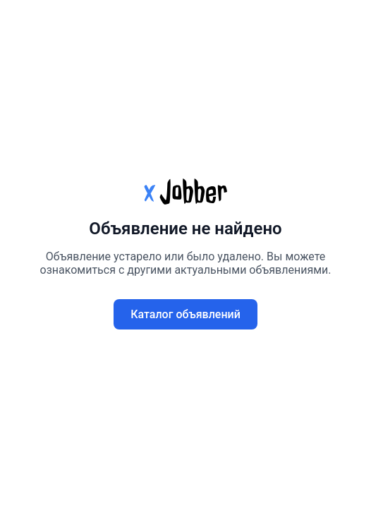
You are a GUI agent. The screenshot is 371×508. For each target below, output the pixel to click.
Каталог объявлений (185, 314)
